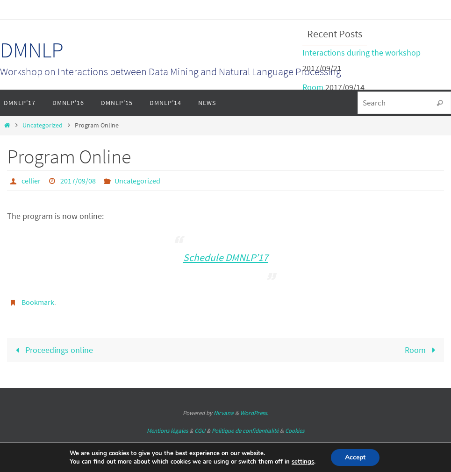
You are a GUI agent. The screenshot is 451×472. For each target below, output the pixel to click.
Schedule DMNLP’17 (225, 257)
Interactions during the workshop (361, 52)
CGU (199, 431)
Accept (355, 457)
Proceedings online (52, 350)
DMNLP (32, 49)
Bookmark (37, 302)
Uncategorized (42, 125)
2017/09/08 (78, 180)
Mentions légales (167, 431)
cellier (31, 180)
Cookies (294, 431)
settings (303, 462)
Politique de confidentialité (245, 431)
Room (312, 87)
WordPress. (254, 413)
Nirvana (224, 413)
